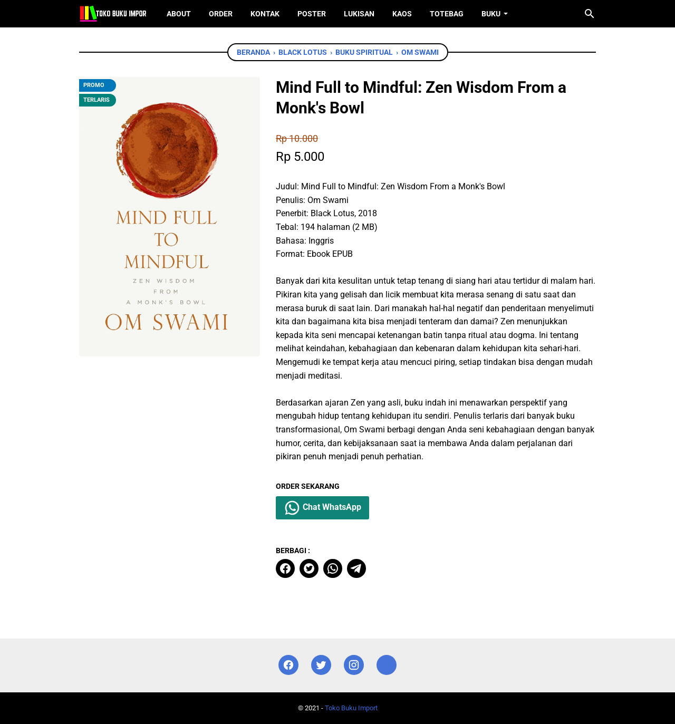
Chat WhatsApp (322, 507)
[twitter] (309, 568)
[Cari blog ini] (589, 13)
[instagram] (354, 665)
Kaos (402, 13)
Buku (490, 13)
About (179, 13)
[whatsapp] (332, 568)
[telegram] (356, 568)
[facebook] (285, 568)
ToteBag (447, 13)
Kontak (264, 13)
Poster (311, 13)
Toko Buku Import (351, 708)
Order (221, 13)
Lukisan (359, 13)
